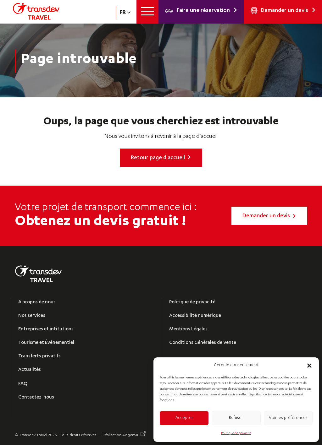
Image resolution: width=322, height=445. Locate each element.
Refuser (236, 418)
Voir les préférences (288, 418)
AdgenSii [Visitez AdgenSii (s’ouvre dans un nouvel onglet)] (130, 435)
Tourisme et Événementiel (46, 342)
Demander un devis (269, 216)
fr (125, 12)
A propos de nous (37, 302)
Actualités (29, 369)
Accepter (184, 418)
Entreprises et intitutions (46, 329)
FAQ (22, 384)
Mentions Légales (188, 329)
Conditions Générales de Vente (202, 342)
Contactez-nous (36, 397)
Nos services (31, 315)
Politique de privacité (236, 433)
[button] (309, 365)
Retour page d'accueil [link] (161, 158)
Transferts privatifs (39, 356)
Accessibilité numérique (195, 315)
